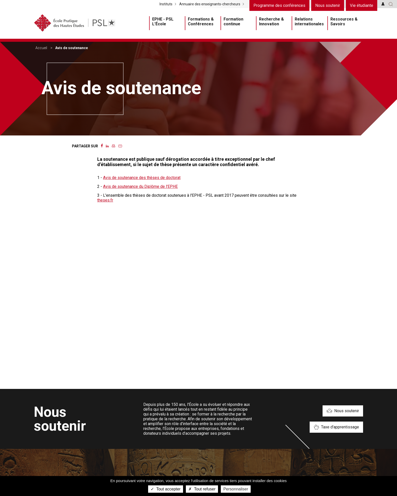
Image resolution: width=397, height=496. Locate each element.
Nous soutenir (327, 5)
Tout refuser (201, 489)
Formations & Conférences (201, 21)
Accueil (41, 48)
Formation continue (233, 21)
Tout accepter (166, 489)
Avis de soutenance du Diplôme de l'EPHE (140, 186)
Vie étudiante (361, 5)
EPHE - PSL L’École (162, 21)
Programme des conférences (279, 5)
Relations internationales (309, 21)
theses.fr (105, 200)
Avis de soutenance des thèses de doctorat (142, 177)
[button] (391, 4)
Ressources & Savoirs (344, 21)
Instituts (166, 4)
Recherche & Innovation (271, 21)
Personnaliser (235, 489)
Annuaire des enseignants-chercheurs (209, 4)
